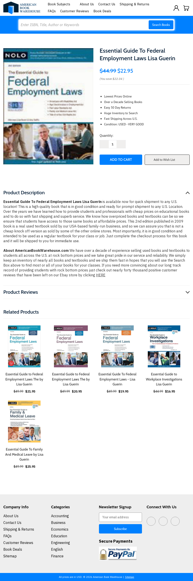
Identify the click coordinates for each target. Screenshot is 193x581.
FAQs (52, 11)
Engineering (60, 542)
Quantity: (106, 135)
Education (59, 536)
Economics (59, 529)
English (57, 549)
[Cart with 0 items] (186, 8)
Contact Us (106, 4)
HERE (100, 275)
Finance (57, 556)
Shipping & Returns (134, 4)
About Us (87, 4)
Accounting (60, 516)
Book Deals (102, 11)
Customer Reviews (74, 11)
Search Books (161, 25)
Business (58, 522)
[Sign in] (176, 8)
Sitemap (10, 556)
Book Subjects (61, 4)
